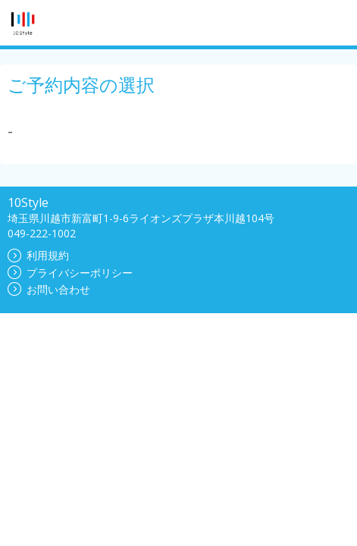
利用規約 (38, 255)
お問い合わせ (49, 289)
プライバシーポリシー (70, 272)
